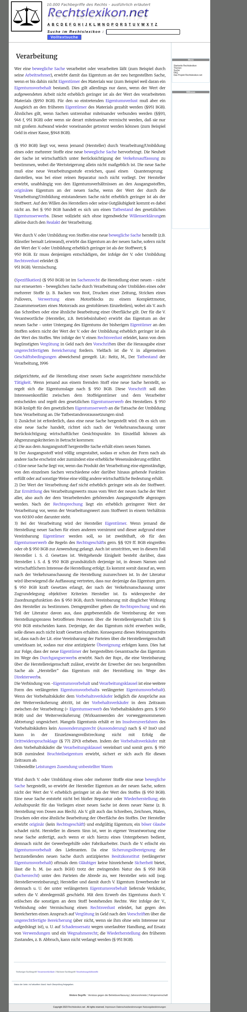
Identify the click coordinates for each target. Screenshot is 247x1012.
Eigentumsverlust (122, 100)
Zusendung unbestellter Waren (85, 766)
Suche (177, 70)
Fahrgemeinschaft (158, 995)
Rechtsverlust (26, 260)
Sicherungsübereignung (133, 849)
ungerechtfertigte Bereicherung (43, 920)
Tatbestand (123, 209)
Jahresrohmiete (139, 995)
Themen (178, 68)
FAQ (176, 73)
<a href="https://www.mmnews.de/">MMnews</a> (191, 161)
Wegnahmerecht (82, 933)
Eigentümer (69, 81)
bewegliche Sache (48, 68)
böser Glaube (154, 824)
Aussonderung (112, 728)
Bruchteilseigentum (65, 753)
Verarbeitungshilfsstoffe (87, 972)
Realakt (53, 222)
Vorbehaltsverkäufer (94, 696)
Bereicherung (64, 350)
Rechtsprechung (68, 504)
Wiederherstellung (140, 798)
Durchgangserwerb (57, 657)
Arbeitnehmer (37, 75)
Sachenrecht (88, 279)
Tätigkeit (22, 382)
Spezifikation (28, 279)
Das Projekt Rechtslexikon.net (188, 75)
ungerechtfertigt (29, 350)
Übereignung (108, 645)
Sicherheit (144, 862)
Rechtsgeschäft (90, 542)
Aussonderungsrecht (77, 728)
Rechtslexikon (74, 1007)
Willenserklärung (145, 215)
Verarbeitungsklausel (118, 683)
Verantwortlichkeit (46, 972)
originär (21, 190)
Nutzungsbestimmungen (154, 1007)
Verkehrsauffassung (141, 158)
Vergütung (49, 344)
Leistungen (46, 766)
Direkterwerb (26, 677)
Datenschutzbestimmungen (129, 1007)
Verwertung (48, 299)
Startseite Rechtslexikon (185, 65)
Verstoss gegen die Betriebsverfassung (108, 995)
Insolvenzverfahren (140, 721)
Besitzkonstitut (125, 856)
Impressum (110, 1007)
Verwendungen (36, 933)
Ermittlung (32, 491)
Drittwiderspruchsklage (36, 741)
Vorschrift (102, 344)
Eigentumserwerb (30, 215)
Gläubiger (87, 862)
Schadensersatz (76, 926)
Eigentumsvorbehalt (32, 87)
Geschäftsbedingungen (35, 356)
